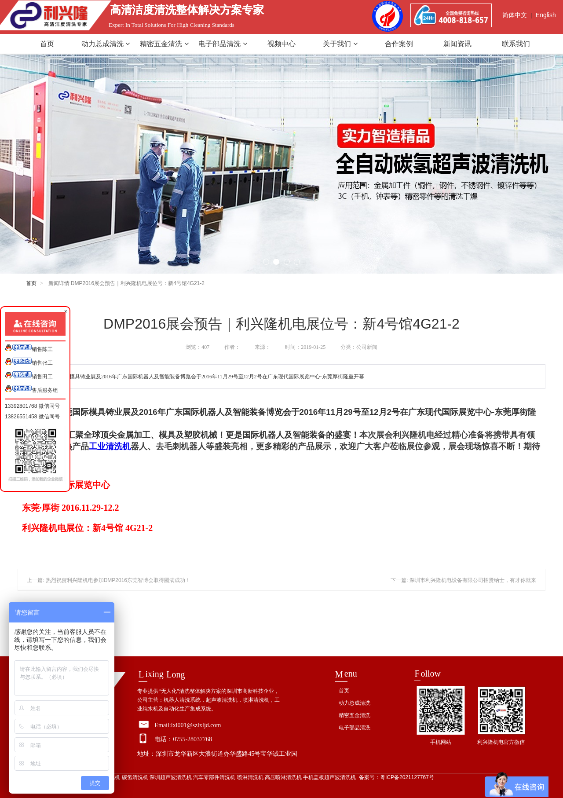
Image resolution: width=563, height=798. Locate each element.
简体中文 (514, 14)
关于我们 (340, 44)
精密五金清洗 (164, 44)
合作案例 (399, 44)
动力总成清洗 (105, 44)
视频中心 (281, 44)
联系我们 (516, 44)
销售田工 (29, 375)
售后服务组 (31, 389)
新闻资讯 (457, 44)
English (546, 14)
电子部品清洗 (222, 44)
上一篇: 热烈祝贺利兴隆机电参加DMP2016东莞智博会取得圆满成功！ (108, 580)
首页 (47, 44)
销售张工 (29, 362)
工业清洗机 (110, 446)
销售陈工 (29, 348)
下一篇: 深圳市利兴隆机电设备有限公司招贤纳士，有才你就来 (463, 580)
